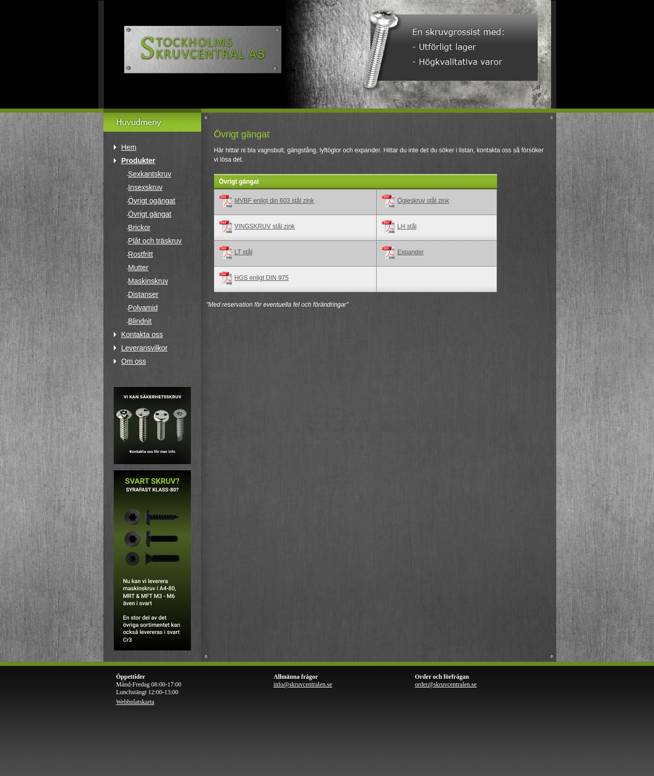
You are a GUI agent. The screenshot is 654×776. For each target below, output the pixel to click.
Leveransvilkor (144, 348)
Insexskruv (145, 187)
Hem (129, 147)
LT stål (244, 252)
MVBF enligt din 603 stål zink (274, 200)
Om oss (133, 361)
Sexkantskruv (149, 174)
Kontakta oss (142, 334)
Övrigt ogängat (151, 201)
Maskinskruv (148, 281)
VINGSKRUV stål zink (265, 226)
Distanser (143, 294)
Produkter (138, 160)
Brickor (139, 227)
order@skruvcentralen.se (445, 684)
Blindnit (140, 321)
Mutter (138, 267)
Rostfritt (140, 254)
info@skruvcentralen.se (303, 684)
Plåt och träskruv (155, 241)
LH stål (406, 226)
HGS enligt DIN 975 (262, 277)
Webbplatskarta (135, 702)
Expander (410, 252)
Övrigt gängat (149, 214)
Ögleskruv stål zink (423, 200)
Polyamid (143, 308)
